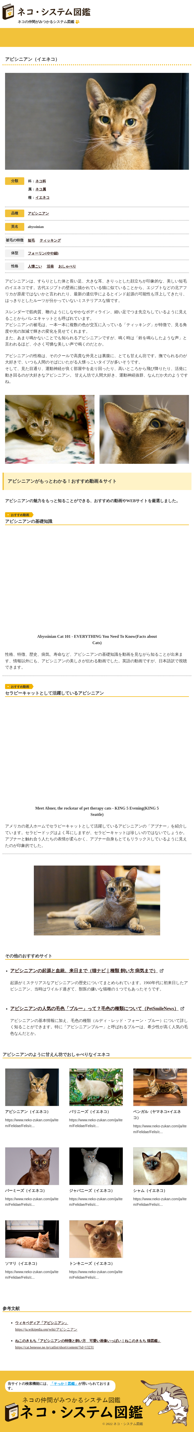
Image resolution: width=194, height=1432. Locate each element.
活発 (50, 266)
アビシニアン (38, 213)
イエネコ (42, 197)
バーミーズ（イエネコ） (26, 1190)
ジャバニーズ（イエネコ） (92, 1190)
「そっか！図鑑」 (64, 1384)
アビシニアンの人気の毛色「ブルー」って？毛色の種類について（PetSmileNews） (94, 1008)
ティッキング (50, 240)
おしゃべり (67, 266)
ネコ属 (40, 189)
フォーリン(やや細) (43, 253)
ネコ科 (40, 181)
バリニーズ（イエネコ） (90, 1111)
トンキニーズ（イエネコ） (92, 1263)
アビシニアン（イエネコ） (28, 1111)
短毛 (31, 240)
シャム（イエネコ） (150, 1190)
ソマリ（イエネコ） (22, 1263)
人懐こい (35, 266)
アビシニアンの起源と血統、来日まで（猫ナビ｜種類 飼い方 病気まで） (84, 970)
